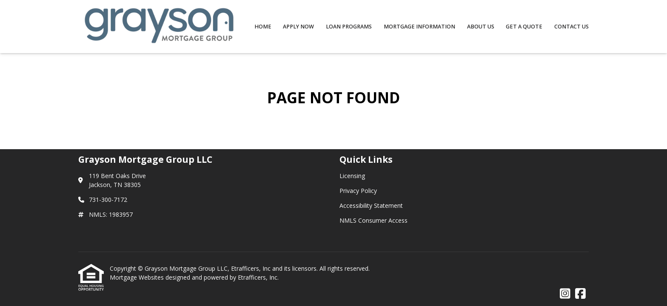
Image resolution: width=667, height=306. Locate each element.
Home (262, 26)
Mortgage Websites (137, 277)
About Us (480, 26)
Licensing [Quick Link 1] (352, 176)
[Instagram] (565, 294)
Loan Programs (349, 26)
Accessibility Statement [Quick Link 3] (371, 205)
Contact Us (571, 26)
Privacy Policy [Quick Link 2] (358, 191)
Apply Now (298, 26)
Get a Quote (524, 26)
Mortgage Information (419, 26)
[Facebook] (580, 294)
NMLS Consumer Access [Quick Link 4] (373, 220)
